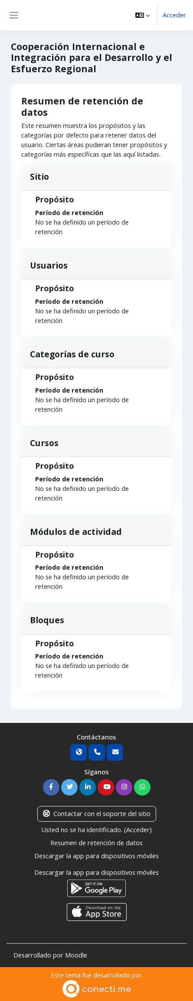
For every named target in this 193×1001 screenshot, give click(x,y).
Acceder (174, 14)
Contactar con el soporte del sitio (96, 813)
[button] (142, 15)
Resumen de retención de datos (96, 842)
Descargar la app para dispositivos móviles (96, 855)
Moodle (76, 955)
